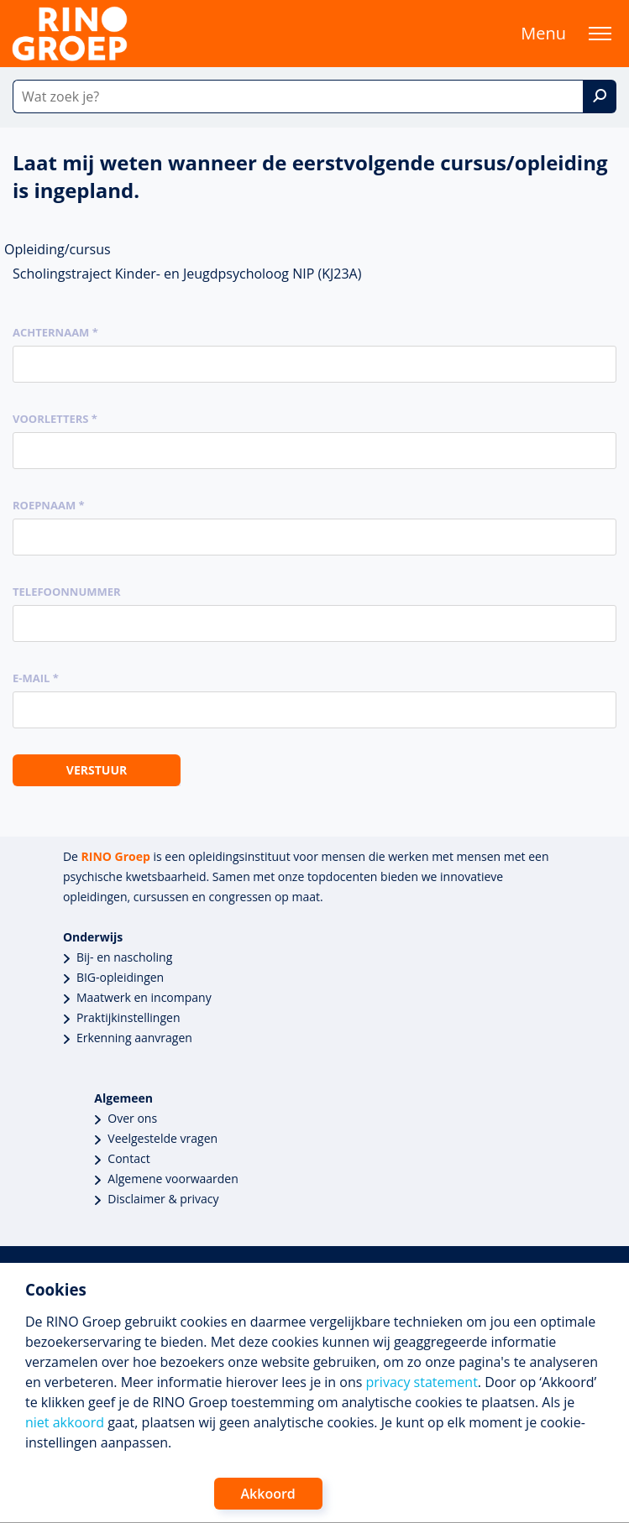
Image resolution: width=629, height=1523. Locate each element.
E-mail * (36, 678)
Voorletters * (55, 418)
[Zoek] (599, 96)
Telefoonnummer (67, 591)
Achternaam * (55, 332)
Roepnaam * (49, 505)
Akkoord (268, 1493)
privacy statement (422, 1382)
